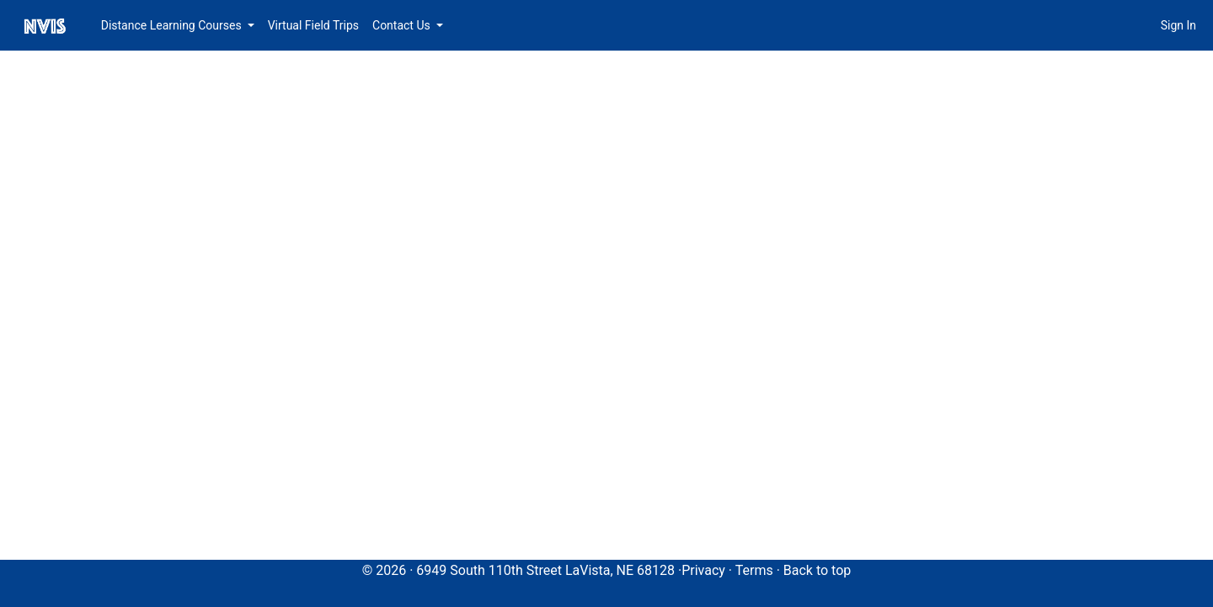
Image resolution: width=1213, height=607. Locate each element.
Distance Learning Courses (172, 25)
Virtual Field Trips (313, 25)
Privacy (703, 570)
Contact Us (402, 25)
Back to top (817, 570)
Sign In (1178, 25)
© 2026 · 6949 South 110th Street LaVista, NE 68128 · (522, 570)
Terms (754, 570)
